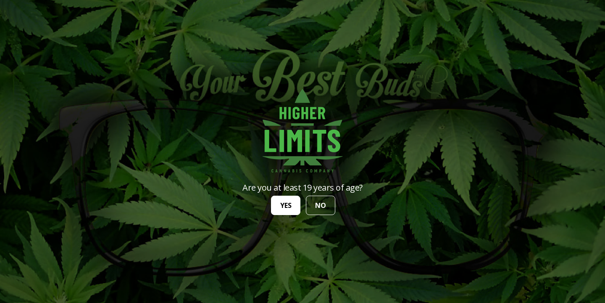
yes (286, 205)
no (320, 205)
